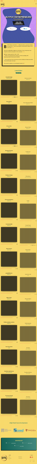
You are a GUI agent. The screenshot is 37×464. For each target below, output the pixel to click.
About (9, 456)
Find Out (18, 40)
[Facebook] (30, 457)
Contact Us (20, 458)
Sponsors (9, 458)
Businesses (20, 456)
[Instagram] (32, 457)
